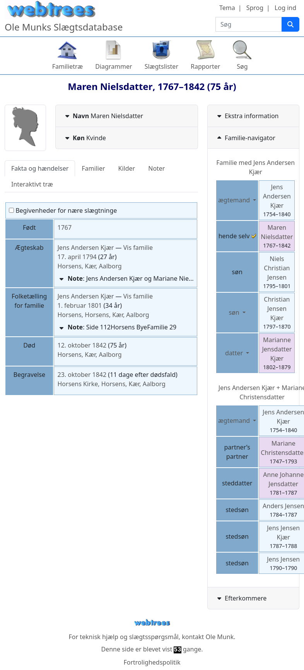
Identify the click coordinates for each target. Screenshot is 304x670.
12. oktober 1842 (81, 345)
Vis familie (138, 247)
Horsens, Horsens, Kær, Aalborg (103, 314)
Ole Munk (220, 637)
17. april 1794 (76, 257)
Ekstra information (247, 115)
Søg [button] (242, 66)
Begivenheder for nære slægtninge (63, 210)
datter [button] (234, 353)
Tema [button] (227, 7)
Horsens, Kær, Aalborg (89, 266)
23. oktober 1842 (81, 374)
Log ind (285, 7)
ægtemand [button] (234, 200)
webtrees (152, 623)
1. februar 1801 (79, 305)
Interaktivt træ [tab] (32, 184)
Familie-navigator (245, 137)
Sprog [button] (254, 7)
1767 (64, 227)
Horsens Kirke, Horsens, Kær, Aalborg (111, 384)
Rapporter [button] (205, 66)
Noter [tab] (156, 168)
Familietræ (67, 66)
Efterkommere (240, 598)
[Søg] (290, 24)
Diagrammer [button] (113, 66)
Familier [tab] (93, 168)
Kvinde (84, 137)
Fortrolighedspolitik (151, 662)
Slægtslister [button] (161, 66)
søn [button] (235, 312)
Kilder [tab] (126, 168)
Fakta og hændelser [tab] (39, 168)
